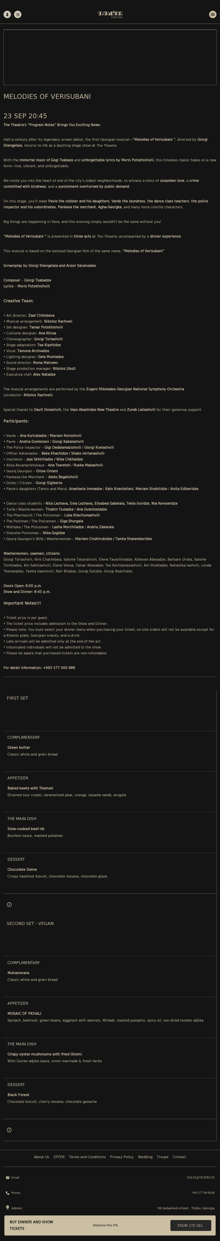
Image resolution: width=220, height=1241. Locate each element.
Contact (179, 1157)
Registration (7, 14)
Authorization (17, 14)
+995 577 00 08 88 (203, 1193)
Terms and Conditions (87, 1157)
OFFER (59, 1157)
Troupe (162, 1157)
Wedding (145, 1157)
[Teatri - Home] (110, 14)
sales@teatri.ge (201, 1177)
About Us (41, 1157)
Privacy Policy (122, 1157)
